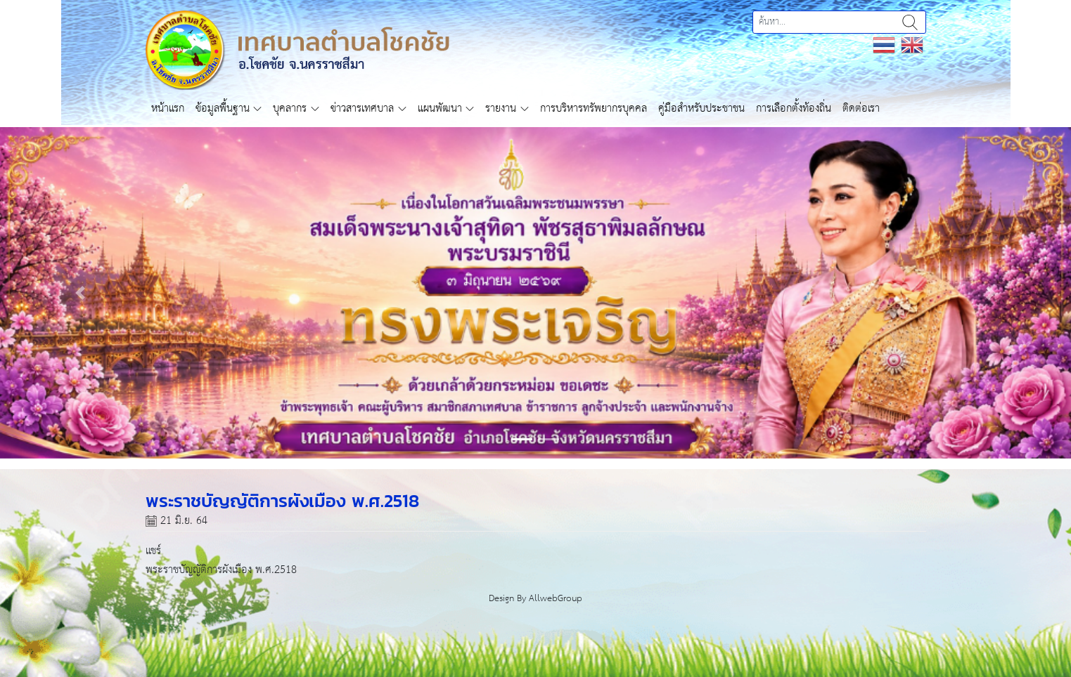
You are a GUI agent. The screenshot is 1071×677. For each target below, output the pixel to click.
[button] (80, 293)
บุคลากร (290, 108)
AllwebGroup (555, 598)
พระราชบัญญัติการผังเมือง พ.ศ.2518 (221, 570)
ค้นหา (909, 22)
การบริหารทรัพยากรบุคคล (593, 108)
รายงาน (500, 108)
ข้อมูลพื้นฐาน (222, 108)
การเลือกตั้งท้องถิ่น (793, 108)
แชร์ (153, 551)
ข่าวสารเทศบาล (362, 108)
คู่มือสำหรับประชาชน (701, 108)
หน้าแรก (167, 108)
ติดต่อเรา (861, 108)
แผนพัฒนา (440, 108)
